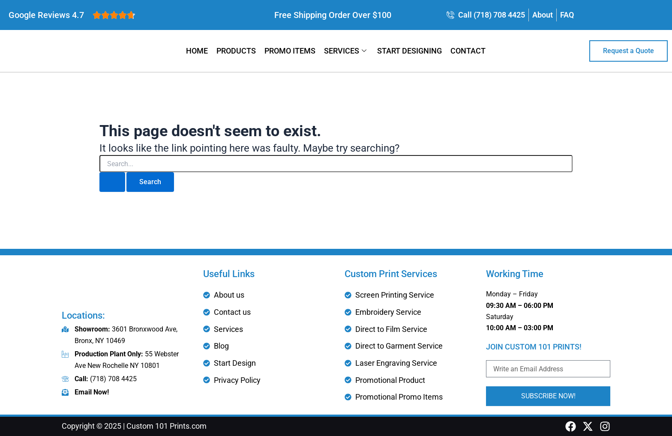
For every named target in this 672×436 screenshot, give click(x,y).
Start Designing (409, 50)
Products (236, 50)
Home (197, 50)
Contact (468, 50)
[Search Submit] (112, 182)
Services (346, 50)
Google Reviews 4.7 (46, 15)
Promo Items (289, 50)
